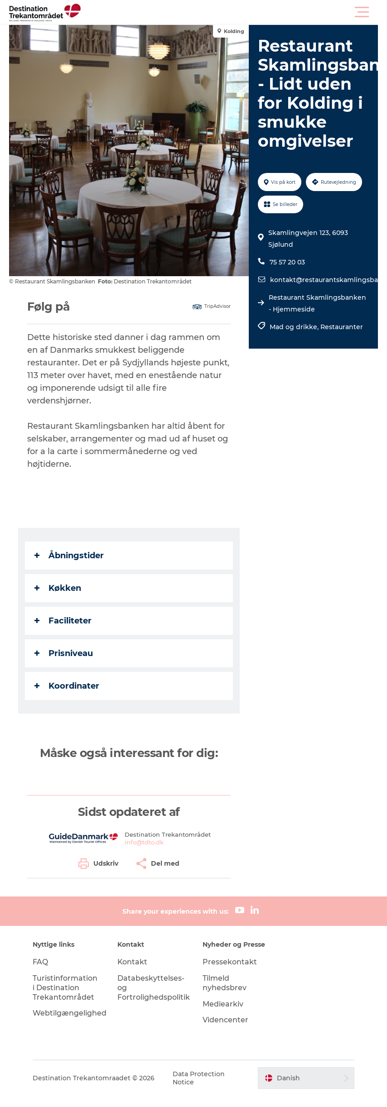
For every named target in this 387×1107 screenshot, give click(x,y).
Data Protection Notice (199, 1078)
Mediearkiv (223, 1004)
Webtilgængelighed (70, 1013)
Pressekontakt (230, 962)
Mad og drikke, (295, 327)
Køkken (57, 588)
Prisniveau (63, 653)
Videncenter (225, 1020)
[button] (234, 12)
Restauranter (341, 327)
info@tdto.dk (144, 842)
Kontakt (133, 962)
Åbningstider (69, 556)
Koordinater (66, 686)
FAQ (40, 962)
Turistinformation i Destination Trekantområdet (65, 988)
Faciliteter (63, 621)
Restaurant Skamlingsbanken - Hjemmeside (317, 303)
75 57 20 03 (287, 262)
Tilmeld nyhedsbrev (225, 983)
